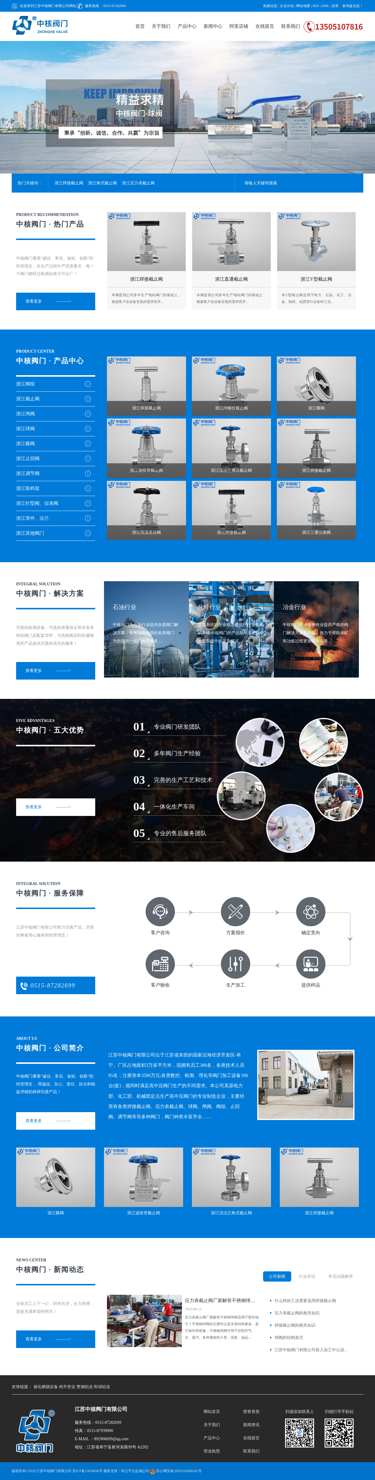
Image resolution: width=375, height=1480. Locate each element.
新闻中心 (213, 26)
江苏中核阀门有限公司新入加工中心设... (311, 1350)
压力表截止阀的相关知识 (297, 1313)
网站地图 (303, 6)
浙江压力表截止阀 (138, 183)
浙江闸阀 (25, 413)
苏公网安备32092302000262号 (176, 1471)
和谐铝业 (102, 1387)
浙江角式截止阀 (102, 183)
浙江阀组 (25, 383)
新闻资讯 (251, 1425)
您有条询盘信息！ (347, 6)
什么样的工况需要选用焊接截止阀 (305, 1301)
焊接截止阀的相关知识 (295, 1325)
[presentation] (6, 103)
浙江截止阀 (28, 398)
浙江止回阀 (28, 458)
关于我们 (161, 26)
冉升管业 (67, 1387)
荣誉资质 (251, 1411)
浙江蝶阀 (25, 443)
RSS (316, 6)
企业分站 (287, 6)
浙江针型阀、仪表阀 (37, 503)
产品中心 (187, 26)
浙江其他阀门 (30, 533)
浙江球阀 (25, 428)
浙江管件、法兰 (32, 518)
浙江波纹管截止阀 (143, 1213)
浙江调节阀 (28, 473)
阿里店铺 (238, 26)
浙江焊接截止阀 (68, 183)
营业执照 (212, 1451)
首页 (140, 26)
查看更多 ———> (48, 301)
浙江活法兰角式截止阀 (231, 1213)
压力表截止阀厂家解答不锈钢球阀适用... (222, 1300)
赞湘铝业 (85, 1387)
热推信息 (270, 6)
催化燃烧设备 (46, 1387)
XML (325, 6)
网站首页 (212, 1411)
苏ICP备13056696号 (87, 1471)
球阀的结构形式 (289, 1337)
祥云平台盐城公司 (135, 1471)
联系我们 (290, 26)
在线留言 (264, 26)
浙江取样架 (28, 488)
